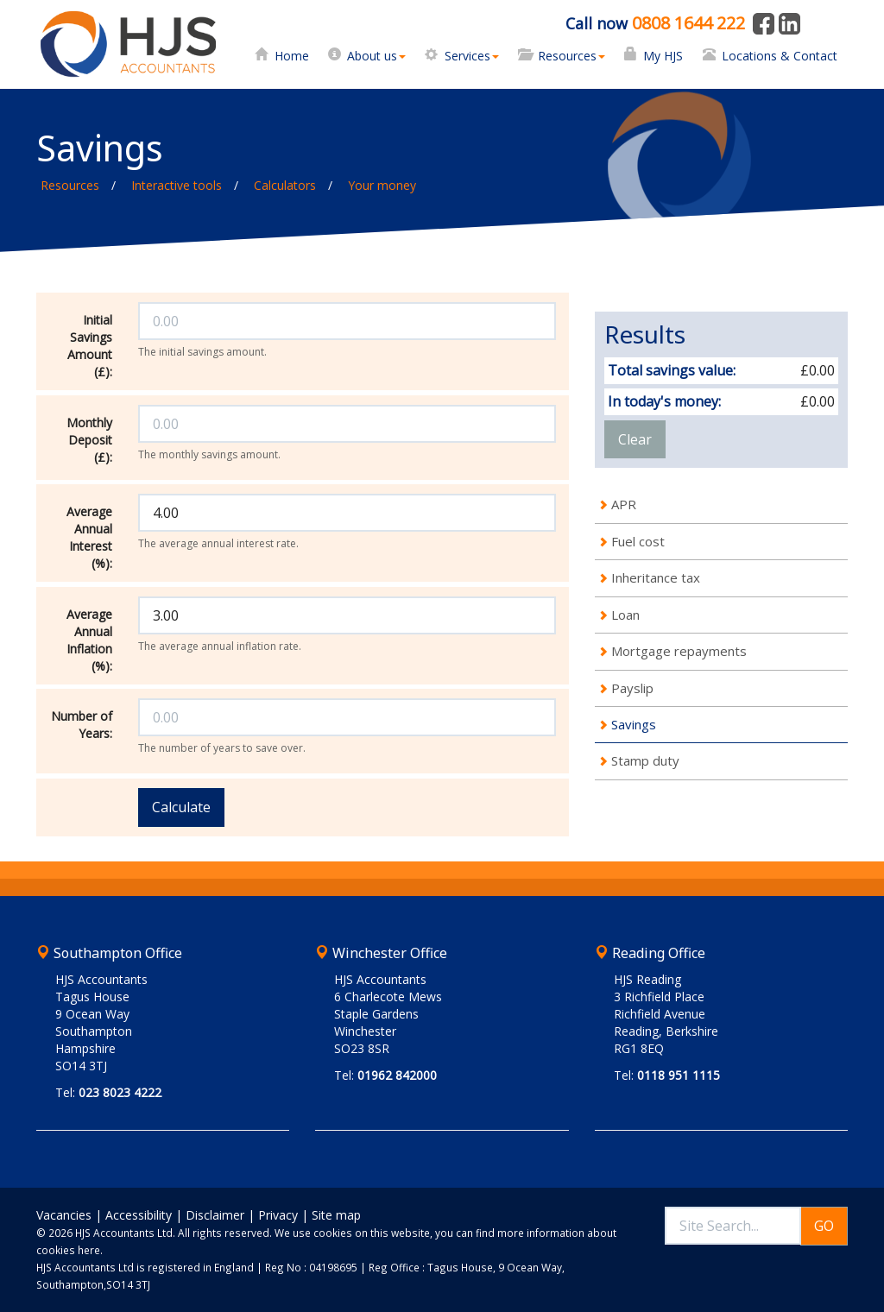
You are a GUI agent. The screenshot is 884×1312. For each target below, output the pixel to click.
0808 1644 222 (688, 23)
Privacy (278, 1215)
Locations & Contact (779, 55)
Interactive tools (176, 185)
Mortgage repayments (679, 650)
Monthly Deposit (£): (89, 439)
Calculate (181, 807)
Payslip (632, 688)
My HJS (663, 55)
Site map (336, 1215)
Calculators (285, 185)
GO (824, 1225)
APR (623, 504)
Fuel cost (638, 541)
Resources (571, 55)
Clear (635, 439)
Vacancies (64, 1215)
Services (472, 55)
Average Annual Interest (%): (89, 537)
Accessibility (138, 1215)
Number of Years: (81, 724)
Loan (625, 614)
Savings (633, 724)
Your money (382, 185)
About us (376, 55)
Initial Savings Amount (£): (89, 346)
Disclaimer (215, 1215)
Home (292, 55)
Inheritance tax (655, 577)
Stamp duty (645, 760)
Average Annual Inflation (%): (89, 640)
